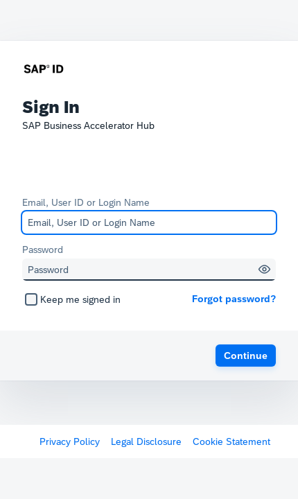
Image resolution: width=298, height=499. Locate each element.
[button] (264, 269)
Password (42, 249)
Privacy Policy (70, 441)
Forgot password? (234, 298)
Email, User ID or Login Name (86, 202)
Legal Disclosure (146, 441)
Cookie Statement (231, 441)
